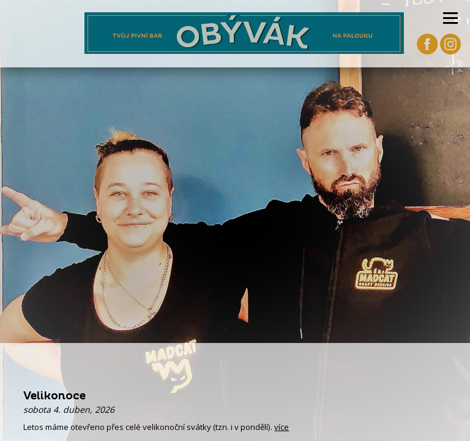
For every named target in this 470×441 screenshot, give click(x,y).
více (281, 426)
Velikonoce (54, 396)
